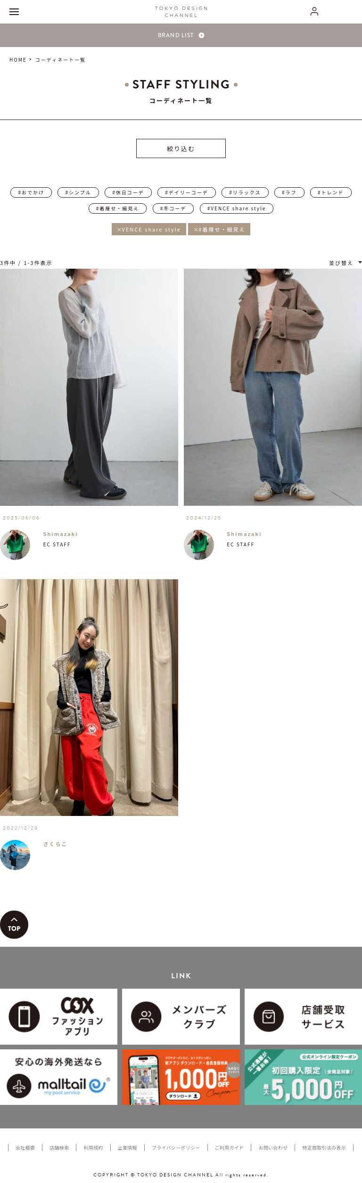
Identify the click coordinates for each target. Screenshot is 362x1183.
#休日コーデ (128, 192)
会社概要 (25, 1147)
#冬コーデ (173, 208)
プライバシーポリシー (176, 1147)
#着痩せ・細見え (118, 208)
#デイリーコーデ (186, 192)
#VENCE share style (236, 208)
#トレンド (331, 192)
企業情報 (127, 1147)
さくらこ (55, 843)
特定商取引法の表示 (324, 1147)
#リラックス (245, 192)
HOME (18, 59)
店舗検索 (59, 1147)
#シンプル (78, 192)
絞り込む (181, 148)
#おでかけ (31, 192)
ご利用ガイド (229, 1147)
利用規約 (93, 1147)
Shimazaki (60, 533)
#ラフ (289, 192)
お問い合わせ (273, 1147)
